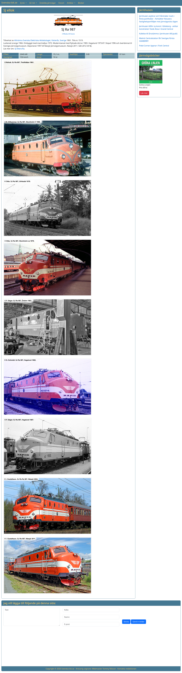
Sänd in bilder (138, 621)
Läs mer (144, 93)
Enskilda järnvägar (48, 3)
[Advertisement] (91, 648)
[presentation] (139, 612)
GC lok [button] (32, 3)
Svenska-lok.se (9, 2)
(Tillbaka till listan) (68, 34)
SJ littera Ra (19, 48)
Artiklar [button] (70, 3)
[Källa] (91, 610)
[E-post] (91, 624)
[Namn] (91, 617)
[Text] (31, 617)
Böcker (81, 3)
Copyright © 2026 (53, 668)
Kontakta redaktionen (126, 668)
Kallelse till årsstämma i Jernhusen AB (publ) (158, 33)
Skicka (126, 621)
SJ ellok (8, 10)
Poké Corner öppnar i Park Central (154, 45)
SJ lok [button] (22, 3)
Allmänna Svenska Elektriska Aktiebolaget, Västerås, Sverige (40, 40)
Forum (61, 3)
